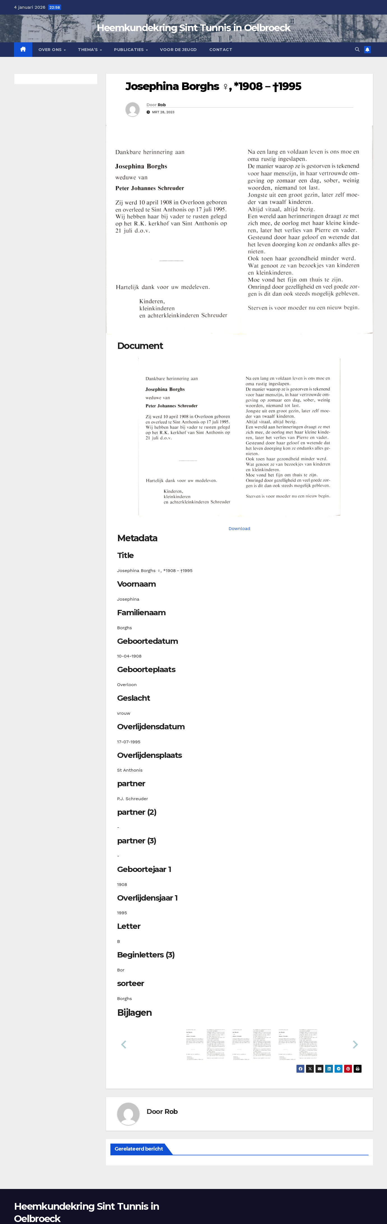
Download (239, 528)
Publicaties (129, 49)
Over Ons (50, 49)
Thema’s (88, 49)
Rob (162, 104)
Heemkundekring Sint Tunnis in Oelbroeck (194, 28)
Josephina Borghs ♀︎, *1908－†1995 (213, 86)
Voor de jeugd (178, 49)
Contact (221, 49)
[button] (357, 49)
